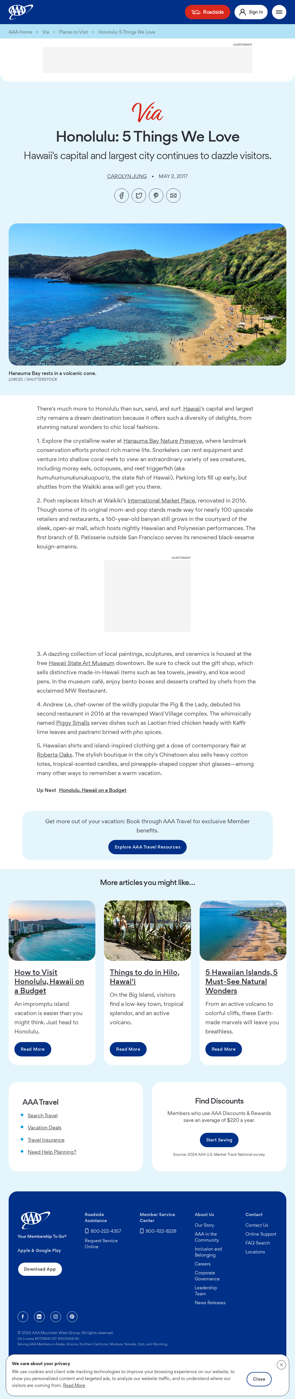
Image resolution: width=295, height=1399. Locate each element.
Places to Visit (73, 32)
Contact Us (256, 1225)
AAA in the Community (207, 1237)
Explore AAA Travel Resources (147, 847)
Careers (203, 1264)
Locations (255, 1252)
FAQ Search (257, 1243)
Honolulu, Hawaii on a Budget (92, 790)
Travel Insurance (46, 1140)
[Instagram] (55, 1316)
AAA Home (20, 32)
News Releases (210, 1302)
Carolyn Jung (127, 176)
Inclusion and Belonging (208, 1252)
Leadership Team (206, 1290)
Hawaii (192, 408)
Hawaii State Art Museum (82, 663)
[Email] (173, 195)
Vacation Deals (44, 1127)
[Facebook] (121, 195)
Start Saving (219, 1140)
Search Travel (43, 1115)
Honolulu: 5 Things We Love (126, 32)
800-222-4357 (106, 1231)
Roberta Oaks (54, 754)
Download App (40, 1269)
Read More (33, 1049)
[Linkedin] (39, 1316)
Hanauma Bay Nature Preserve (162, 440)
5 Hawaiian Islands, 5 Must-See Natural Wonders (241, 981)
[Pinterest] (156, 195)
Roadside (213, 12)
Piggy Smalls (73, 722)
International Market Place (161, 500)
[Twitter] (139, 195)
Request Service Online (101, 1243)
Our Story (204, 1225)
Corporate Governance (207, 1276)
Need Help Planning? (52, 1152)
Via (45, 32)
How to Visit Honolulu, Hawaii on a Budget (49, 981)
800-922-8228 (161, 1231)
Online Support (260, 1234)
